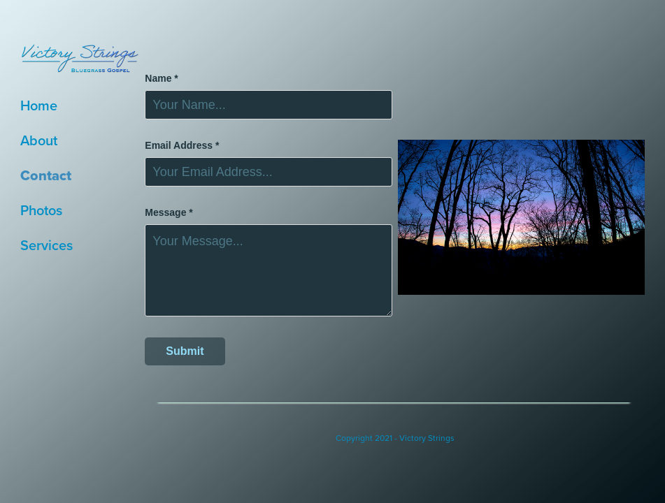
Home (38, 105)
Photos (41, 210)
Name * (161, 78)
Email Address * (182, 145)
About (38, 140)
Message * (168, 212)
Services (46, 245)
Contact (45, 175)
